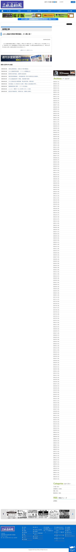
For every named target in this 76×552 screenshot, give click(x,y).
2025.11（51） (56, 96)
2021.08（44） (56, 204)
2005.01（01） (56, 472)
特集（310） (56, 490)
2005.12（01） (56, 466)
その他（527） (56, 486)
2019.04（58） (56, 263)
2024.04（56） (56, 136)
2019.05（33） (56, 261)
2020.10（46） (56, 225)
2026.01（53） (56, 92)
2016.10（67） (56, 326)
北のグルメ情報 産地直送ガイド (38, 534)
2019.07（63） (56, 257)
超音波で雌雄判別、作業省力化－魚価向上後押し (20, 91)
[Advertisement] (60, 48)
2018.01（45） (56, 295)
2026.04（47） (56, 85)
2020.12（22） (56, 221)
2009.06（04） (56, 440)
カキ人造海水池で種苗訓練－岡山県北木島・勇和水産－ (22, 81)
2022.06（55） (56, 183)
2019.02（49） (56, 267)
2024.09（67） (56, 126)
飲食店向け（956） (57, 493)
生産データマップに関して (60, 536)
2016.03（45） (56, 341)
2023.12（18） (56, 145)
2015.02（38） (56, 369)
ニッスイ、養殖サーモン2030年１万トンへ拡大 (20, 88)
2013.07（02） (56, 409)
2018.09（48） (56, 278)
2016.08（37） (56, 331)
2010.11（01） (56, 426)
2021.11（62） (56, 197)
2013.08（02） (56, 407)
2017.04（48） (56, 314)
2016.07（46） (56, 333)
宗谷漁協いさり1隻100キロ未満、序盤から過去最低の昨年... (23, 83)
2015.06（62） (56, 360)
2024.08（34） (56, 128)
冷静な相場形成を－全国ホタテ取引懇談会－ (19, 68)
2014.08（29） (56, 381)
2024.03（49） (56, 138)
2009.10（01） (56, 432)
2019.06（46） (56, 259)
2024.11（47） (56, 121)
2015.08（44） (56, 356)
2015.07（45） (56, 358)
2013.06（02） (56, 411)
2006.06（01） (56, 464)
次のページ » (30, 50)
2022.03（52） (56, 189)
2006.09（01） (56, 459)
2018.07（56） (56, 282)
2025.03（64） (56, 113)
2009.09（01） (56, 434)
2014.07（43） (56, 383)
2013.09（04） (56, 404)
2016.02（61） (56, 343)
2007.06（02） (56, 453)
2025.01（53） (56, 117)
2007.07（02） (56, 451)
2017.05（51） (56, 311)
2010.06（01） (56, 430)
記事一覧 (36, 527)
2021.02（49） (56, 216)
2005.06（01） (56, 470)
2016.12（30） (56, 322)
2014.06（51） (56, 385)
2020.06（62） (56, 233)
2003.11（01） (56, 474)
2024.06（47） (56, 132)
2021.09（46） (56, 202)
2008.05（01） (56, 449)
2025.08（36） (56, 102)
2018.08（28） (56, 280)
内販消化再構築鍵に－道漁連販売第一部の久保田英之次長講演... (24, 76)
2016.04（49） (56, 339)
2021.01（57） (56, 219)
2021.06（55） (56, 208)
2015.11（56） (56, 350)
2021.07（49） (56, 206)
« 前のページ (23, 50)
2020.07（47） (56, 231)
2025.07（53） (56, 104)
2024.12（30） (56, 119)
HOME (25, 527)
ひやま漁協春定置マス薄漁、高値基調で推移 (19, 78)
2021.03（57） (56, 214)
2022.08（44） (56, 178)
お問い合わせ (69, 532)
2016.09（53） (56, 328)
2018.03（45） (56, 290)
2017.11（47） (56, 299)
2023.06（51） (56, 157)
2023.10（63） (56, 149)
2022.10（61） (56, 174)
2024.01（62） (56, 142)
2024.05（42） (56, 134)
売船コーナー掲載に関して (60, 533)
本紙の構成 (47, 527)
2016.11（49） (56, 324)
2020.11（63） (56, 223)
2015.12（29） (56, 347)
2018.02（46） (56, 292)
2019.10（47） (56, 250)
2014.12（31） (56, 373)
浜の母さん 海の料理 (38, 529)
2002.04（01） (56, 478)
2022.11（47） (56, 172)
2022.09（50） (56, 176)
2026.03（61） (56, 88)
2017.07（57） (56, 307)
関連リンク (69, 530)
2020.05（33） (56, 235)
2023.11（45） (56, 147)
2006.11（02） (56, 457)
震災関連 (36, 538)
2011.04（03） (56, 421)
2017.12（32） (56, 297)
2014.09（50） (56, 379)
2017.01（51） (56, 320)
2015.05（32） (56, 362)
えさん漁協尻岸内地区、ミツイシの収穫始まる (19, 71)
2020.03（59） (56, 240)
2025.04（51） (56, 111)
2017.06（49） (56, 309)
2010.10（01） (56, 428)
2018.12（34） (56, 271)
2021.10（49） (56, 200)
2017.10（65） (56, 301)
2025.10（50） (56, 98)
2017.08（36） (56, 305)
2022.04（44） (56, 187)
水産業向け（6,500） (57, 488)
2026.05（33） (56, 83)
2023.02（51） (56, 166)
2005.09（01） (56, 468)
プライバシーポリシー (71, 535)
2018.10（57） (56, 276)
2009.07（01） (56, 438)
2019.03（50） (56, 265)
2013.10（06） (56, 402)
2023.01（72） (56, 168)
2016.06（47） (56, 335)
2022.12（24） (56, 170)
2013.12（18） (56, 398)
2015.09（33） (56, 354)
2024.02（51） (56, 140)
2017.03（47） (56, 316)
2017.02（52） (56, 318)
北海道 (25, 530)
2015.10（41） (56, 352)
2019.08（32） (56, 254)
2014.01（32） (56, 396)
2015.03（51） (56, 366)
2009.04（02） (56, 442)
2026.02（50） (56, 90)
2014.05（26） (56, 388)
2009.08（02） (56, 436)
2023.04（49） (56, 162)
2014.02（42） (56, 394)
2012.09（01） (56, 417)
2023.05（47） (56, 159)
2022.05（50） (56, 185)
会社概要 (68, 527)
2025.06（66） (56, 107)
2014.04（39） (56, 390)
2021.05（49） (56, 210)
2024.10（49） (56, 123)
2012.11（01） (56, 415)
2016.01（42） (56, 345)
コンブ (25, 537)
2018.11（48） (56, 273)
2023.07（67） (56, 155)
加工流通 (25, 539)
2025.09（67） (56, 100)
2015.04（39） (56, 364)
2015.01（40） (56, 371)
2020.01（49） (56, 244)
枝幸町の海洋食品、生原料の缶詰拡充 (17, 73)
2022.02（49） (56, 191)
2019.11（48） (56, 248)
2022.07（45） (56, 181)
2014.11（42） (56, 375)
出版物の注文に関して (60, 527)
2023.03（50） (56, 164)
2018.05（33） (56, 286)
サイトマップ (69, 534)
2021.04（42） (56, 212)
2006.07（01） (56, 461)
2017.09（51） (56, 303)
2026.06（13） (56, 81)
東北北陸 (25, 532)
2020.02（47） (56, 242)
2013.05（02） (56, 413)
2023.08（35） (56, 153)
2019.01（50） (56, 269)
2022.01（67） (56, 193)
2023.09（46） (56, 151)
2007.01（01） (56, 455)
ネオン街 (36, 536)
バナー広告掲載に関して (49, 531)
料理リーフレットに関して (60, 539)
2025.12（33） (56, 94)
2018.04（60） (56, 288)
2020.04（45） (56, 238)
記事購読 (55, 500)
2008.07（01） (56, 445)
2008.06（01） (56, 447)
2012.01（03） (56, 419)
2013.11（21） (56, 400)
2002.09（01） (56, 476)
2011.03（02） (56, 423)
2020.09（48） (56, 227)
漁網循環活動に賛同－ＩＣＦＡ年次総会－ (18, 86)
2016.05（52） (56, 337)
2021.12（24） (56, 195)
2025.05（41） (56, 109)
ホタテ (25, 535)
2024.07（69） (56, 130)
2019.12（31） (56, 246)
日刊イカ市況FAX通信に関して (60, 530)
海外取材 (36, 531)
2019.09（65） (56, 252)
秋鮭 (24, 534)
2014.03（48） (56, 392)
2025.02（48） (56, 115)
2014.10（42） (56, 377)
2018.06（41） (56, 284)
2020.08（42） (56, 229)
